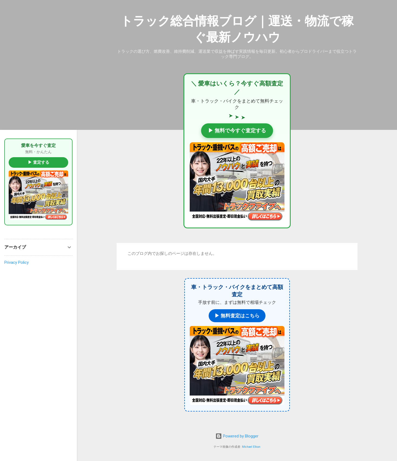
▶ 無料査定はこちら (237, 315)
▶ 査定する (38, 162)
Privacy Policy (16, 262)
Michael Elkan (251, 447)
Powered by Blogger (236, 436)
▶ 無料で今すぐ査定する (237, 130)
